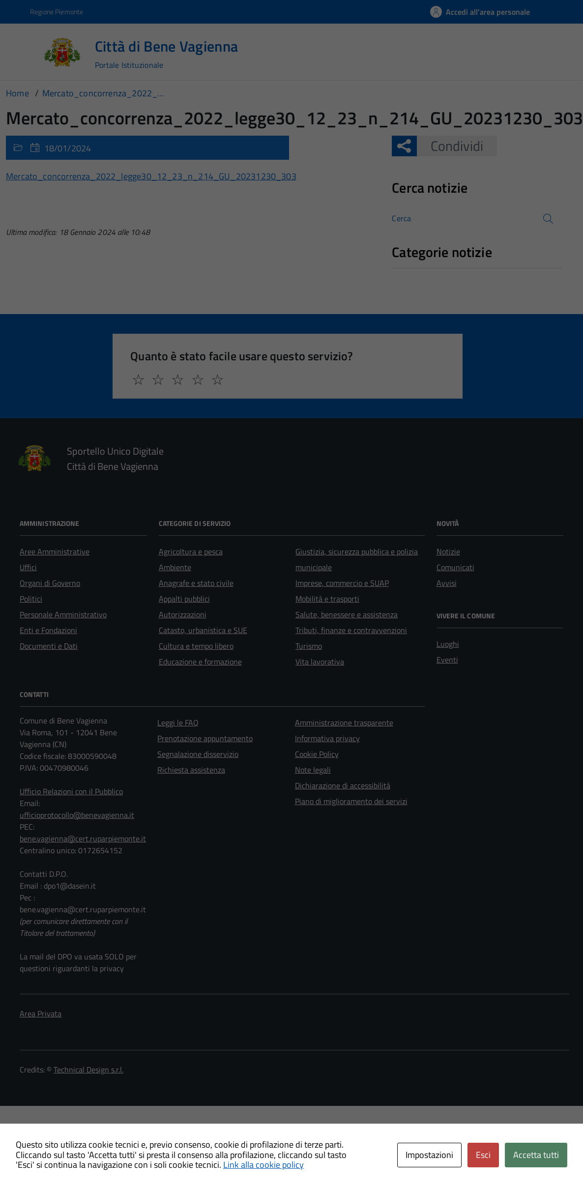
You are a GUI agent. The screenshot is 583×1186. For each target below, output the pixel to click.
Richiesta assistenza (191, 770)
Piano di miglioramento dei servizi (351, 801)
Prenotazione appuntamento (205, 738)
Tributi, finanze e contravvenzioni (351, 630)
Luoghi (448, 644)
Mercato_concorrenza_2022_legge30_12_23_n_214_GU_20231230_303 (151, 176)
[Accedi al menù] (23, 51)
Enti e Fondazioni (48, 630)
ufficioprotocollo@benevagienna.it (77, 815)
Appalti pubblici (184, 599)
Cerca (401, 218)
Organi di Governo (50, 583)
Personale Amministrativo (63, 614)
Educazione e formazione (200, 661)
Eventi (447, 659)
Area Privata (40, 1013)
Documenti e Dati (49, 646)
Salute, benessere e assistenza (346, 614)
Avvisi (447, 583)
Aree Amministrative (54, 551)
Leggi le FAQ (178, 722)
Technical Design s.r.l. (88, 1069)
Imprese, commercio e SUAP (342, 583)
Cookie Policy (317, 754)
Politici (31, 599)
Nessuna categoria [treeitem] (427, 273)
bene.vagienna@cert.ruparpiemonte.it (83, 838)
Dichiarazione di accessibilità (342, 785)
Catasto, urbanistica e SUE (203, 630)
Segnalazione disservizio (197, 754)
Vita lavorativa (319, 661)
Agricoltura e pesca (191, 551)
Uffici (28, 567)
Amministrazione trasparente (344, 722)
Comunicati (455, 567)
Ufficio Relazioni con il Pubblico (71, 791)
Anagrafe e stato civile (196, 583)
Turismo (308, 646)
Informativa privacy (327, 738)
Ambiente (175, 567)
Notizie (448, 551)
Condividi (450, 145)
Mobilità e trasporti (327, 599)
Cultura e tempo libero (196, 646)
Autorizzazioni (182, 614)
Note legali (313, 770)
